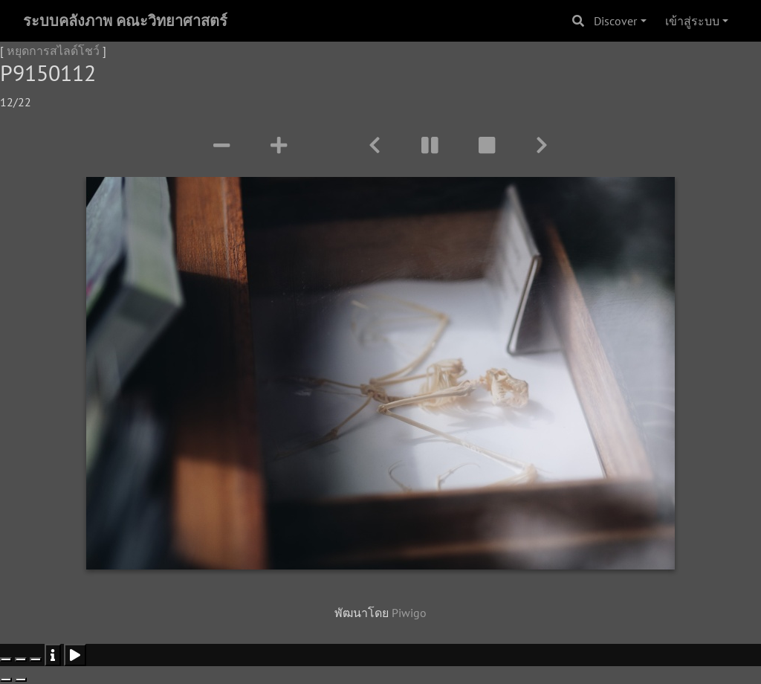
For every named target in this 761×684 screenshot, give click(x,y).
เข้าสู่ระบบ (692, 20)
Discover (615, 20)
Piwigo (409, 612)
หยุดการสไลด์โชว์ (53, 50)
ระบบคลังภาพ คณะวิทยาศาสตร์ (125, 20)
